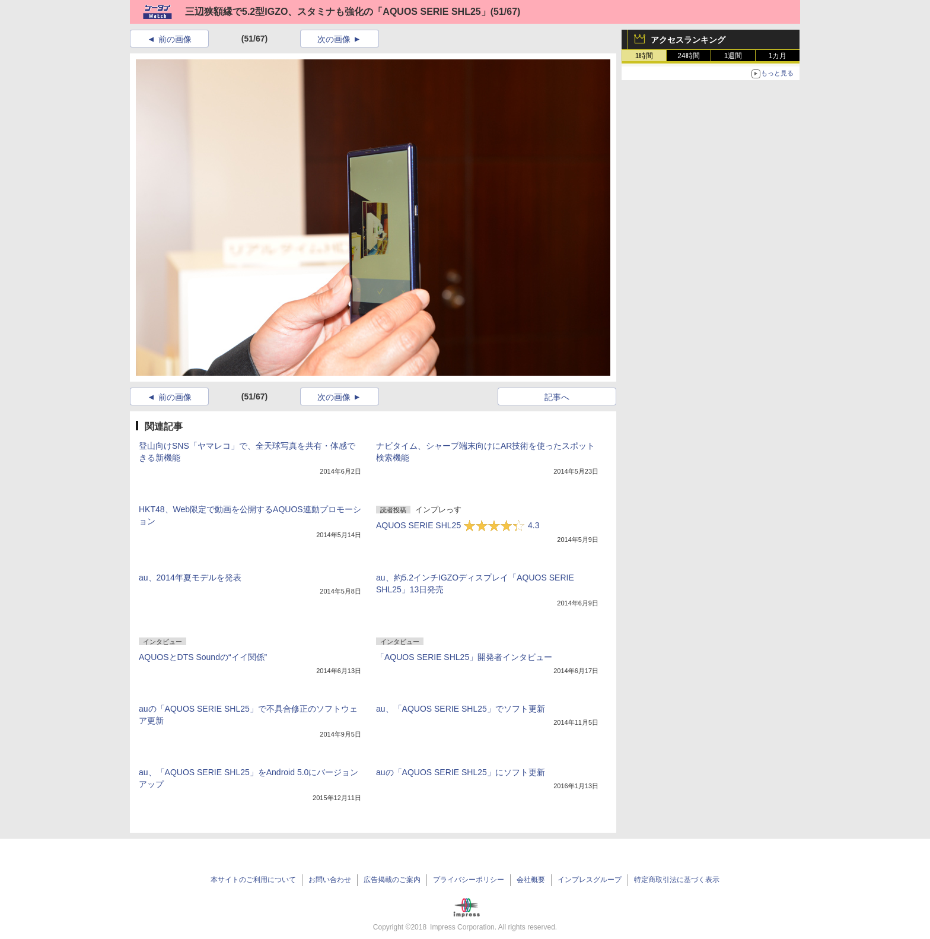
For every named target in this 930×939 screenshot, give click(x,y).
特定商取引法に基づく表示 (676, 879)
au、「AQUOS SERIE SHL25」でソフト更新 (460, 708)
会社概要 (531, 879)
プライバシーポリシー (468, 879)
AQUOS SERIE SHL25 (458, 525)
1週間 (733, 56)
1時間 (644, 56)
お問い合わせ (329, 879)
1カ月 (778, 56)
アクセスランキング (688, 40)
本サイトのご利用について (253, 879)
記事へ (556, 397)
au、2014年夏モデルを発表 (190, 577)
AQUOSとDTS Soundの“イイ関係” (203, 657)
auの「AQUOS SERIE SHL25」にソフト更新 (460, 772)
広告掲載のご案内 (392, 879)
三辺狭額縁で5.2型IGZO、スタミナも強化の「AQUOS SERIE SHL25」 (338, 12)
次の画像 (334, 39)
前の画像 (175, 39)
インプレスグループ (590, 879)
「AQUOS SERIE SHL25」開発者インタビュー (464, 657)
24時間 (688, 56)
